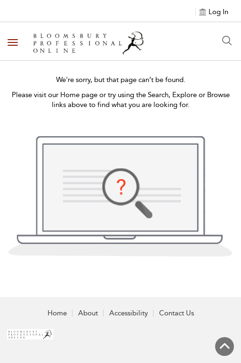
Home (57, 313)
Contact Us (176, 313)
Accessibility (128, 313)
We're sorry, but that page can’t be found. (120, 79)
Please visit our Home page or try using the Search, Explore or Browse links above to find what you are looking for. (121, 100)
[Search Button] (227, 40)
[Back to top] (224, 346)
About (88, 313)
